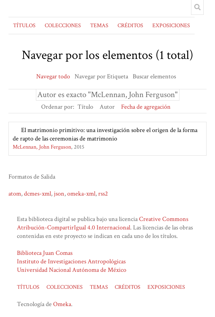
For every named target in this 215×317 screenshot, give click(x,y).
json (59, 194)
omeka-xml (81, 194)
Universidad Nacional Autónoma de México (71, 270)
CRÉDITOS (130, 25)
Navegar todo (53, 76)
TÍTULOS (24, 25)
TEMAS (99, 25)
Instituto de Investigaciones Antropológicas (71, 261)
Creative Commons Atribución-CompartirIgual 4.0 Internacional (102, 223)
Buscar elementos (154, 76)
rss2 (103, 194)
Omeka (62, 304)
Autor (107, 107)
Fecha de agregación (146, 107)
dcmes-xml (37, 194)
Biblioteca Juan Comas (44, 253)
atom (14, 194)
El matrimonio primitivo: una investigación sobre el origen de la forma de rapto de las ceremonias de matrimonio (105, 134)
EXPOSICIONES (171, 25)
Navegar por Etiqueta (101, 76)
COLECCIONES (63, 25)
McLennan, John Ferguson (42, 147)
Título (85, 107)
